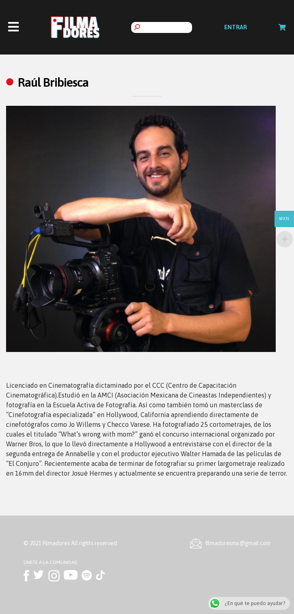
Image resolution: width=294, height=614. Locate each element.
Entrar (235, 27)
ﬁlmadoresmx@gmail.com (237, 543)
